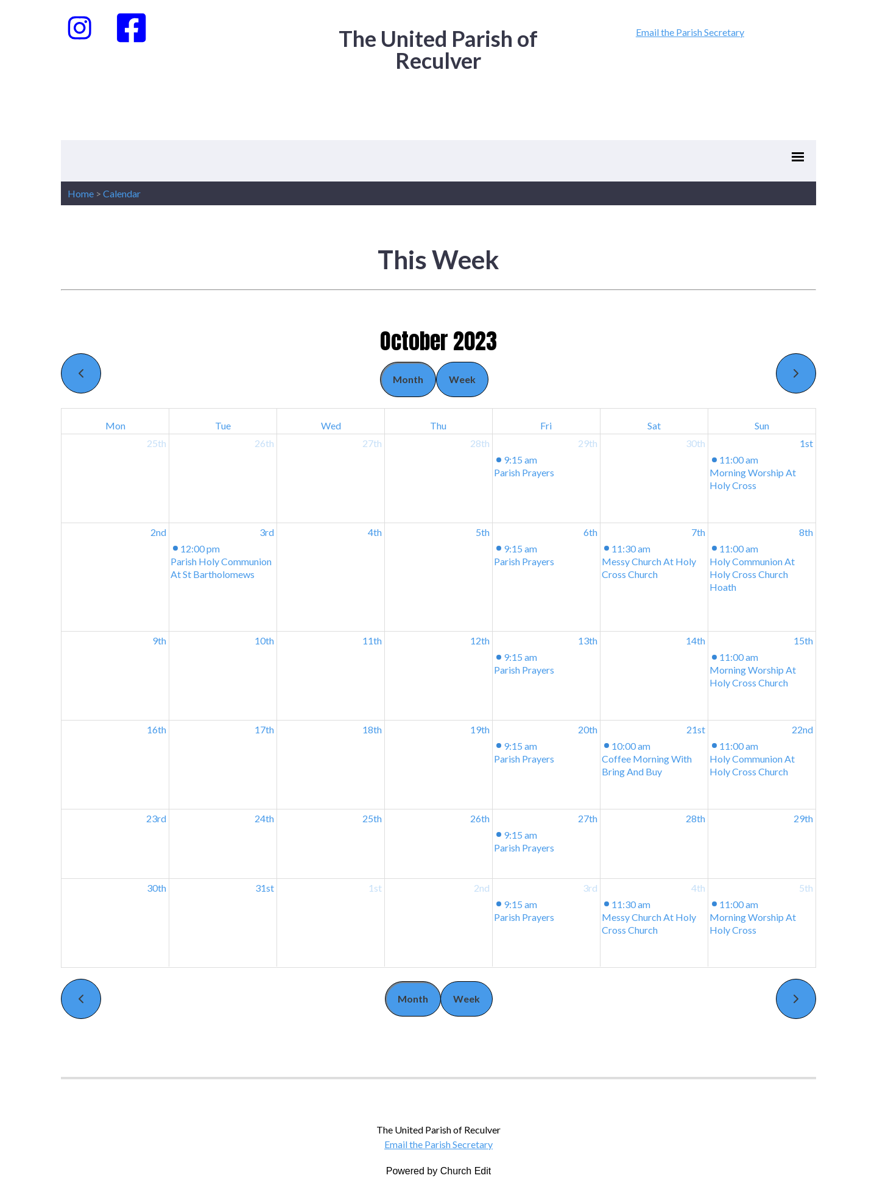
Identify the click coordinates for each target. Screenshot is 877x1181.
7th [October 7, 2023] (698, 532)
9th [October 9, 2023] (159, 640)
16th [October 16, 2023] (156, 729)
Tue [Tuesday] (223, 425)
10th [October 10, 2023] (264, 640)
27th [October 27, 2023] (587, 818)
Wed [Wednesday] (331, 425)
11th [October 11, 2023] (372, 640)
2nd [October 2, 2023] (158, 532)
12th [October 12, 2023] (480, 640)
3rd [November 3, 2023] (590, 888)
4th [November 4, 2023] (698, 888)
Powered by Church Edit (438, 1171)
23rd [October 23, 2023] (156, 818)
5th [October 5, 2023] (483, 532)
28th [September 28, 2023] (480, 443)
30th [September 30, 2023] (695, 443)
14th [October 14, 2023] (695, 640)
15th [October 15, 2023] (803, 640)
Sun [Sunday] (762, 425)
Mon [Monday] (115, 425)
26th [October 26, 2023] (480, 818)
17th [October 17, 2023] (264, 729)
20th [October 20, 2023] (587, 729)
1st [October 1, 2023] (806, 443)
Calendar (122, 193)
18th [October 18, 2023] (372, 729)
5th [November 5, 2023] (806, 888)
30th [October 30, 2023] (156, 888)
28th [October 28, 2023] (695, 818)
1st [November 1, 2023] (375, 888)
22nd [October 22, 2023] (802, 729)
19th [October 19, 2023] (480, 729)
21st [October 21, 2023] (695, 729)
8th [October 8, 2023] (806, 532)
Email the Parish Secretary (690, 32)
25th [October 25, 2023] (372, 818)
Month (408, 379)
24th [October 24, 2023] (264, 818)
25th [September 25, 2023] (156, 443)
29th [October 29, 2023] (803, 818)
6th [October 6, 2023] (590, 532)
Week (462, 379)
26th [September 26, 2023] (264, 443)
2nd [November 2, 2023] (482, 888)
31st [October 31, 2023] (264, 888)
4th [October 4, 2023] (375, 532)
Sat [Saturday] (654, 425)
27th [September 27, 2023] (372, 443)
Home (81, 193)
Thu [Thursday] (438, 425)
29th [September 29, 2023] (587, 443)
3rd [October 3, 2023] (266, 532)
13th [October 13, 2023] (587, 640)
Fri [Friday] (546, 425)
